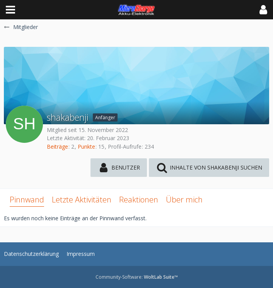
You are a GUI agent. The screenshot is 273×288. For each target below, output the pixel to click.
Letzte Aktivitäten (81, 199)
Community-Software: (137, 277)
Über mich (184, 199)
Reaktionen (138, 199)
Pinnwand (27, 199)
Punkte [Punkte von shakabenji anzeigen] (86, 146)
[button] (10, 9)
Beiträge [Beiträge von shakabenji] (57, 146)
